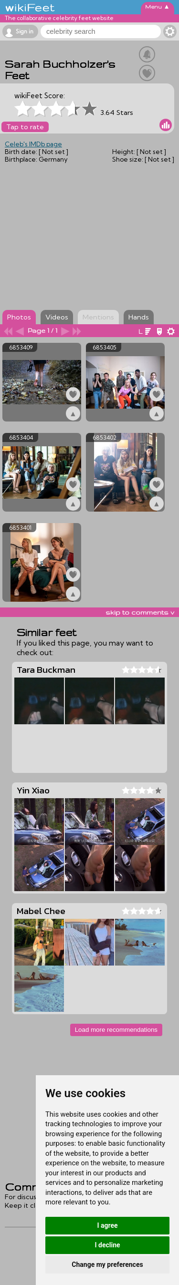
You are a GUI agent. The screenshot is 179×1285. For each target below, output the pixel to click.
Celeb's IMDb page (33, 144)
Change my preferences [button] (107, 1264)
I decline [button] (107, 1245)
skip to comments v (139, 612)
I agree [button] (107, 1225)
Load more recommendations (116, 1029)
